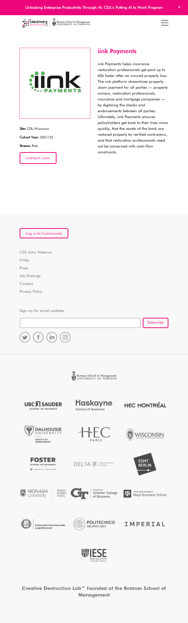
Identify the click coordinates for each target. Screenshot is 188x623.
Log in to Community (44, 234)
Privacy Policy (31, 292)
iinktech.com (38, 158)
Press (24, 268)
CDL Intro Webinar (36, 253)
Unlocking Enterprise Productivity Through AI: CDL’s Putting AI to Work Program (94, 8)
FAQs (24, 260)
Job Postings (30, 276)
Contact (26, 284)
